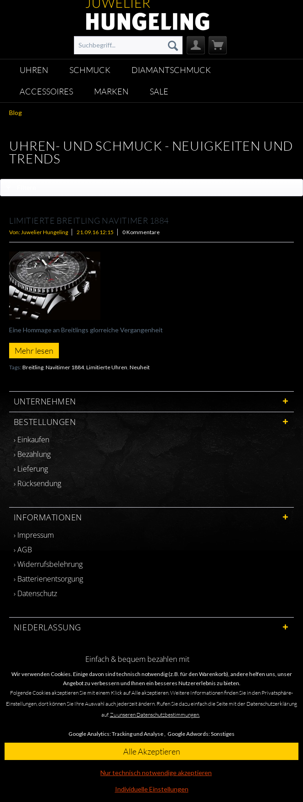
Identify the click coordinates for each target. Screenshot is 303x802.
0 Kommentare (141, 232)
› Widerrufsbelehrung (48, 564)
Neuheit (140, 367)
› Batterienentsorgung (48, 579)
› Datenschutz (35, 593)
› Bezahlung (32, 454)
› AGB (23, 550)
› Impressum (34, 535)
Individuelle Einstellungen (151, 789)
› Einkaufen (31, 440)
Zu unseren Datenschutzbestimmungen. (155, 714)
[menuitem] (128, 45)
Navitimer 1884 (65, 367)
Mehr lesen (34, 351)
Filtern (21, 185)
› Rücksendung (37, 483)
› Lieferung (31, 469)
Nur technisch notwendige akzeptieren (156, 772)
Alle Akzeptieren (151, 751)
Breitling (32, 367)
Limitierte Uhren (106, 367)
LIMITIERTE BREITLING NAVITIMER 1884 (89, 220)
